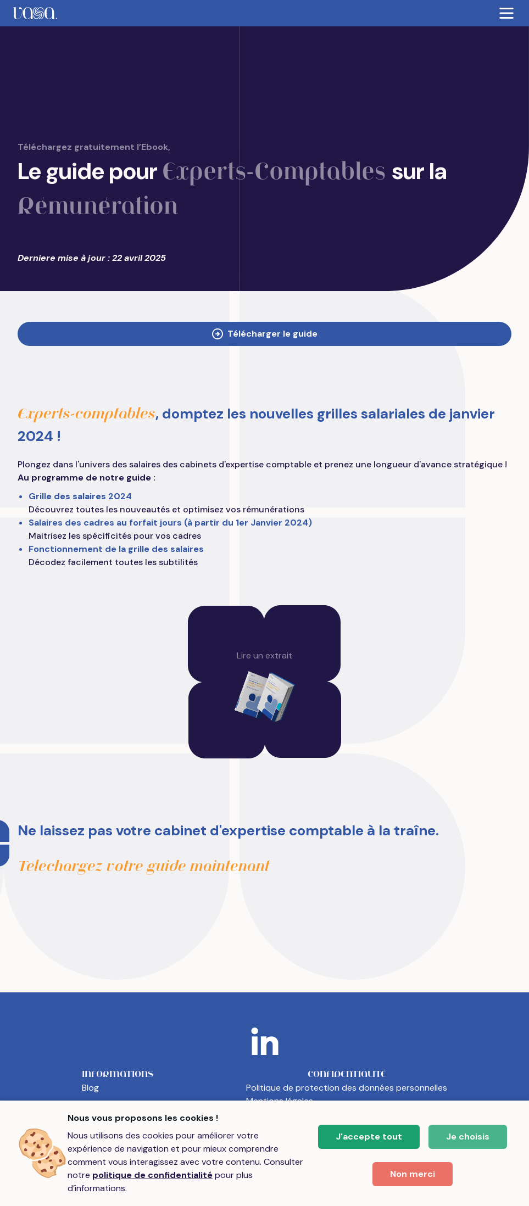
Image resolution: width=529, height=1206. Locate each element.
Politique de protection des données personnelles (346, 1087)
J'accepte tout (369, 1136)
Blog (90, 1087)
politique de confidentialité (152, 1175)
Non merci (412, 1174)
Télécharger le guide (265, 333)
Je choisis (467, 1136)
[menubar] (264, 13)
